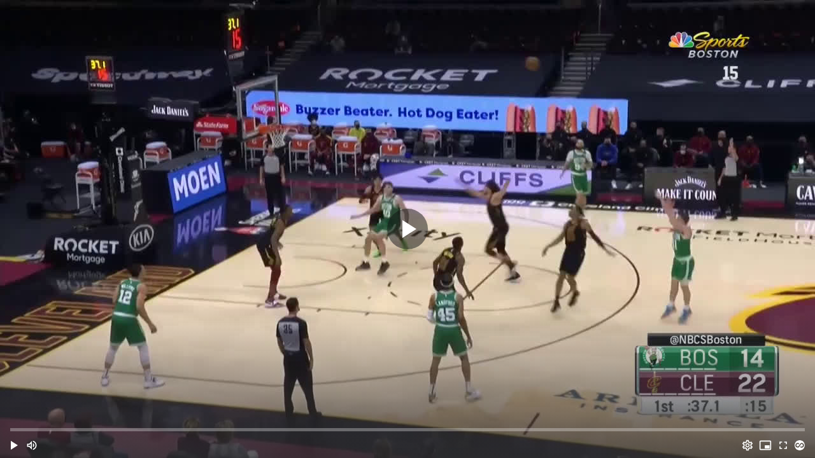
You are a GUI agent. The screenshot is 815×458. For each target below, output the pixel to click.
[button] (14, 445)
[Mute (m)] (31, 445)
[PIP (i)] (765, 445)
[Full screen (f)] (783, 445)
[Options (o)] (747, 445)
